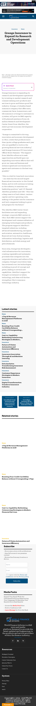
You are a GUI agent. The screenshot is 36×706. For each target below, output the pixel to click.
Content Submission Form (9, 660)
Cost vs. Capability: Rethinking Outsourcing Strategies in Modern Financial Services (16, 510)
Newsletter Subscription (8, 657)
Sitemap (4, 683)
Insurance (14, 29)
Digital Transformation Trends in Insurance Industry (12, 384)
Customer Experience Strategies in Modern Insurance (11, 375)
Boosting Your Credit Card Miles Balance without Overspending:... (12, 328)
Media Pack (17, 605)
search (3, 689)
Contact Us (5, 668)
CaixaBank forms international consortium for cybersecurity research (10, 403)
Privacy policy (24, 577)
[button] (3, 16)
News (22, 29)
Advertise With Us (7, 663)
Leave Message (10, 610)
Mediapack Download (7, 654)
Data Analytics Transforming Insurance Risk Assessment (12, 366)
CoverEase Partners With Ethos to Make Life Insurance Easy (26, 402)
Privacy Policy (5, 680)
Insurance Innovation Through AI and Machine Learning (12, 356)
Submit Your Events (7, 666)
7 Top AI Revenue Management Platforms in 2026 (12, 318)
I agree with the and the (17, 576)
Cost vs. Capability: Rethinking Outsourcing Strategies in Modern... (12, 337)
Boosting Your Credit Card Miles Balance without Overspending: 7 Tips (18, 478)
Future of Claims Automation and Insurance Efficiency (10, 347)
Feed (3, 686)
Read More (18, 637)
